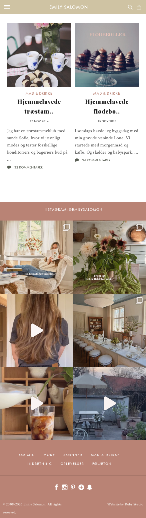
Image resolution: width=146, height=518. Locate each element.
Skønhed (73, 454)
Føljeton (102, 463)
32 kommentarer (28, 167)
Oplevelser (72, 463)
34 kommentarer (96, 160)
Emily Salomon (68, 7)
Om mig (27, 454)
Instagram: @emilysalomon (73, 209)
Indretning (39, 463)
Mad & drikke (39, 93)
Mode (49, 454)
